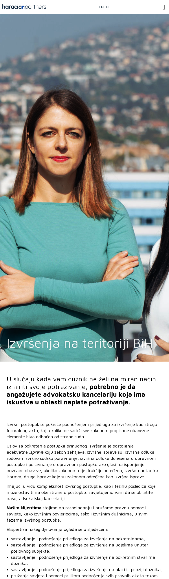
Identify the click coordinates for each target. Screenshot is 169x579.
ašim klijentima (25, 507)
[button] (164, 7)
